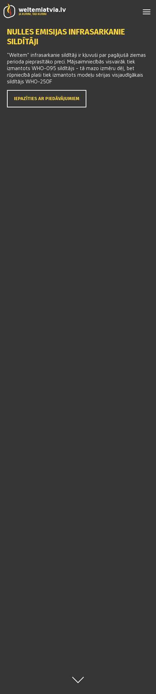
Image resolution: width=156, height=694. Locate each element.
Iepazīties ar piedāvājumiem (46, 98)
